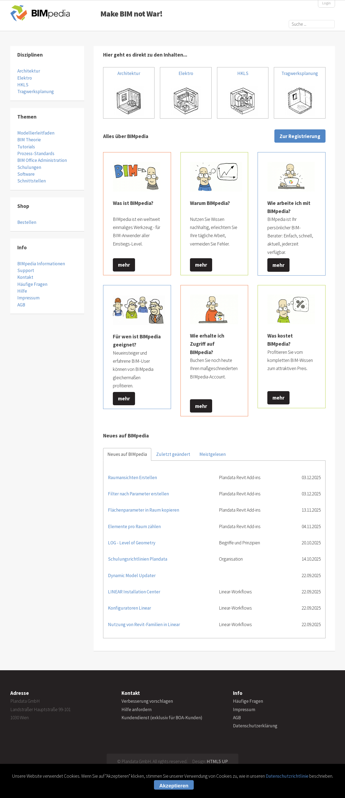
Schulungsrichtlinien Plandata (137, 559)
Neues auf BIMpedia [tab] (127, 454)
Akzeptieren (174, 786)
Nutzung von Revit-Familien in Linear (144, 624)
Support (25, 270)
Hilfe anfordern (136, 709)
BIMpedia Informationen (41, 264)
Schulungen (29, 167)
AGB (21, 305)
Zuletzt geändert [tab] (173, 454)
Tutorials (26, 147)
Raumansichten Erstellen (132, 477)
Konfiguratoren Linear (129, 608)
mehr (124, 264)
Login (326, 3)
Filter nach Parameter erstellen (138, 494)
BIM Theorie (29, 140)
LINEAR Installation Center (134, 592)
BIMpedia (40, 13)
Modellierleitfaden (35, 133)
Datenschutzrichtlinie (287, 776)
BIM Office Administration (42, 160)
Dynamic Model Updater (132, 575)
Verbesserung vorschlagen (147, 701)
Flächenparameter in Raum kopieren (143, 510)
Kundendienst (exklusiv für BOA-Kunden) (161, 718)
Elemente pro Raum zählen (134, 526)
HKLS (22, 85)
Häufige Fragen (32, 284)
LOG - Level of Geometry (131, 543)
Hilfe (22, 291)
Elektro (24, 78)
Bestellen (26, 222)
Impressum (28, 298)
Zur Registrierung (300, 136)
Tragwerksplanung (35, 91)
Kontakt (25, 277)
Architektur (28, 71)
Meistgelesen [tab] (212, 454)
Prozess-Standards (35, 153)
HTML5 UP (217, 761)
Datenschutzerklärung (255, 726)
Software (26, 174)
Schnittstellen (31, 181)
